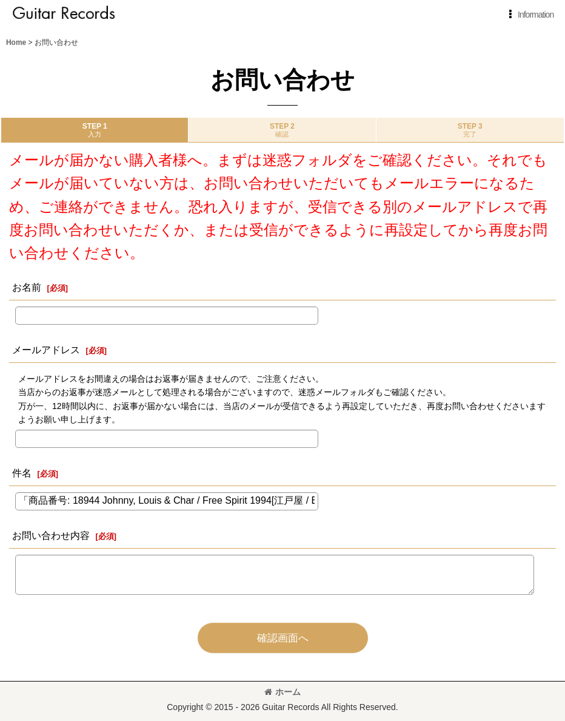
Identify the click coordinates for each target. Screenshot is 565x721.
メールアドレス (46, 349)
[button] (529, 14)
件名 (22, 472)
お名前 (26, 287)
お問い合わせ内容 (51, 535)
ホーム (282, 692)
